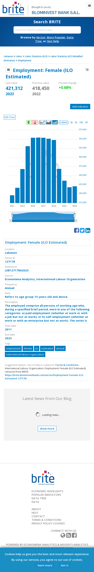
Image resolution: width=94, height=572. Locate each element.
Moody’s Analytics (74, 544)
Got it (64, 565)
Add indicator (80, 106)
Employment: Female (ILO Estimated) (36, 242)
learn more (45, 565)
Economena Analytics (40, 544)
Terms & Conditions (67, 365)
